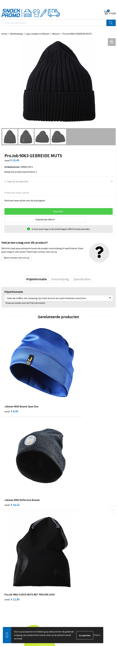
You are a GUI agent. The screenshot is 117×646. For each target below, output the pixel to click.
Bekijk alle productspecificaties (20, 171)
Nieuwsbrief (66, 516)
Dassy (63, 569)
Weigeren (97, 635)
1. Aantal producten (16, 181)
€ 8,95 (11, 387)
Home (4, 33)
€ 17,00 (69, 458)
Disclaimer (6, 582)
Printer (63, 573)
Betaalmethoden (68, 524)
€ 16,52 (69, 387)
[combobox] (54, 23)
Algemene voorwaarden (13, 569)
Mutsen (56, 33)
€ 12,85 (12, 458)
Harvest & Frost (67, 577)
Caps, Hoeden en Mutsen (37, 33)
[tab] (36, 279)
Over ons (64, 507)
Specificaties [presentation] (82, 279)
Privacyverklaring (9, 577)
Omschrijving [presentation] (60, 279)
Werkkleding (16, 33)
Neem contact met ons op (16, 257)
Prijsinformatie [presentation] (36, 279)
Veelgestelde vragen (70, 520)
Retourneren (66, 529)
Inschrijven (107, 613)
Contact (64, 511)
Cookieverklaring (9, 573)
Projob (63, 582)
